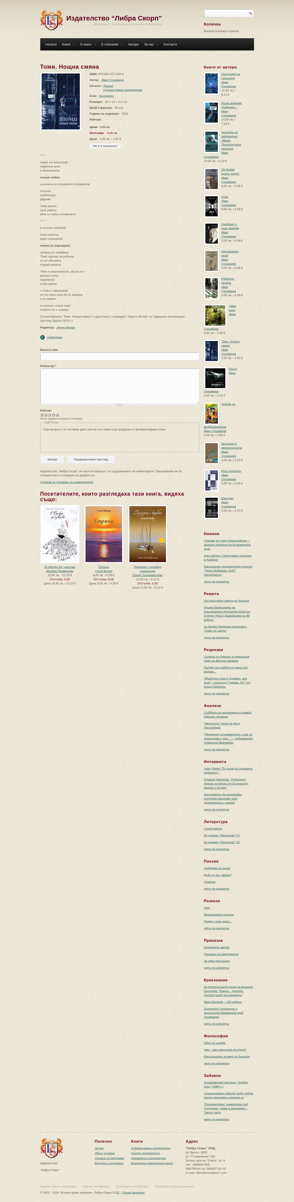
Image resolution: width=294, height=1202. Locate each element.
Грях (207, 907)
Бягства (227, 498)
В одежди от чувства (60, 567)
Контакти (170, 44)
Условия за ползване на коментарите (67, 482)
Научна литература (145, 1153)
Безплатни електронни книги (152, 1163)
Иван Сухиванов (112, 80)
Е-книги (87, 45)
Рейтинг (46, 410)
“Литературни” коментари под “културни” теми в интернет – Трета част (226, 1108)
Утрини (103, 567)
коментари (55, 337)
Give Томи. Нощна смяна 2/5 (46, 415)
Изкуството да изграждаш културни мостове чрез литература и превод (223, 798)
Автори (133, 44)
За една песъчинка (217, 961)
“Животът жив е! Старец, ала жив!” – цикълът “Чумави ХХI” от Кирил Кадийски (227, 682)
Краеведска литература (148, 1158)
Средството (213, 828)
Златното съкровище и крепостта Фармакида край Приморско (224, 1013)
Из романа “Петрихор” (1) (222, 835)
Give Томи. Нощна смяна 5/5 (58, 415)
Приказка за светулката (221, 954)
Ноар (225, 197)
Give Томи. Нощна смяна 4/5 (54, 415)
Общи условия (105, 1153)
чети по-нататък (216, 581)
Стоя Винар (103, 571)
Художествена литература (121, 90)
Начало (51, 44)
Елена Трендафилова (147, 575)
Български (105, 96)
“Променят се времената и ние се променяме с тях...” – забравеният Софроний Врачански (228, 738)
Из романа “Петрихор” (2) (222, 842)
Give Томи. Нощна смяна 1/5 (42, 415)
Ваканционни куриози (219, 914)
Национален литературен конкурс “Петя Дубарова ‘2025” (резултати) (228, 570)
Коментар (48, 366)
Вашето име (49, 349)
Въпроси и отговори (109, 1163)
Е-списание (111, 45)
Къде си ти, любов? (218, 875)
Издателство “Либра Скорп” (114, 18)
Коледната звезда (216, 947)
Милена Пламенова (59, 571)
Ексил (233, 369)
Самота (210, 882)
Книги (67, 45)
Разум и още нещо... (218, 921)
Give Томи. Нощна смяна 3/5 (50, 415)
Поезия (107, 86)
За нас (150, 45)
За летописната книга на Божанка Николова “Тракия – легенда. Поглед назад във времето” (228, 991)
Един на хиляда (214, 1043)
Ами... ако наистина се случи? (225, 1049)
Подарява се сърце (217, 868)
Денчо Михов (66, 327)
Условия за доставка (109, 1158)
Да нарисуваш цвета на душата (226, 600)
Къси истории (231, 471)
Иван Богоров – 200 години (223, 1002)
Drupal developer (133, 1192)
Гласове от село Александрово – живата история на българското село (227, 544)
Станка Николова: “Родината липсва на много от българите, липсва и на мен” (226, 783)
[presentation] (77, 440)
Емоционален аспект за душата (227, 1056)
